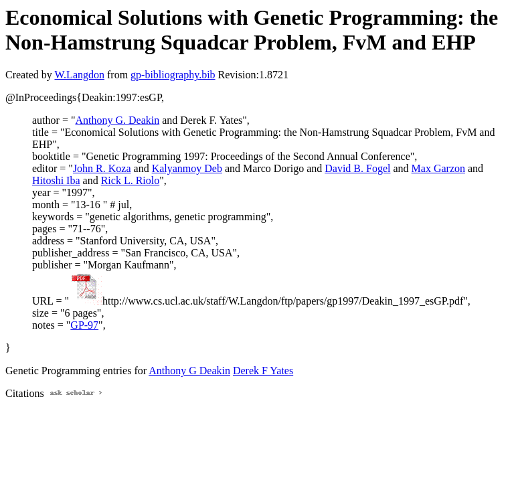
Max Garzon (438, 168)
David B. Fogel (357, 168)
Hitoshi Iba (56, 180)
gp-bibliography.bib (173, 74)
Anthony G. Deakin (117, 120)
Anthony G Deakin (189, 370)
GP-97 (84, 325)
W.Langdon (79, 74)
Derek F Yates (263, 370)
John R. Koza (102, 168)
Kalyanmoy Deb (187, 168)
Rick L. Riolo (130, 180)
